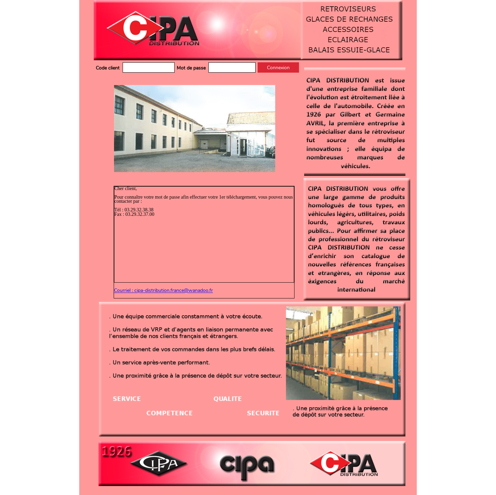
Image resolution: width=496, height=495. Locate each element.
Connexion (278, 67)
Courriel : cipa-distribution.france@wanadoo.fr (163, 290)
